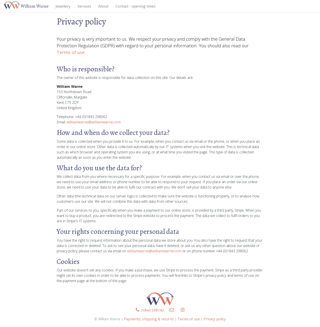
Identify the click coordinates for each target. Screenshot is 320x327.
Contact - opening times (136, 6)
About (103, 6)
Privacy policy (215, 319)
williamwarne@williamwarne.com (93, 122)
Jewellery (63, 6)
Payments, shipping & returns (149, 319)
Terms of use (71, 52)
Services (84, 6)
